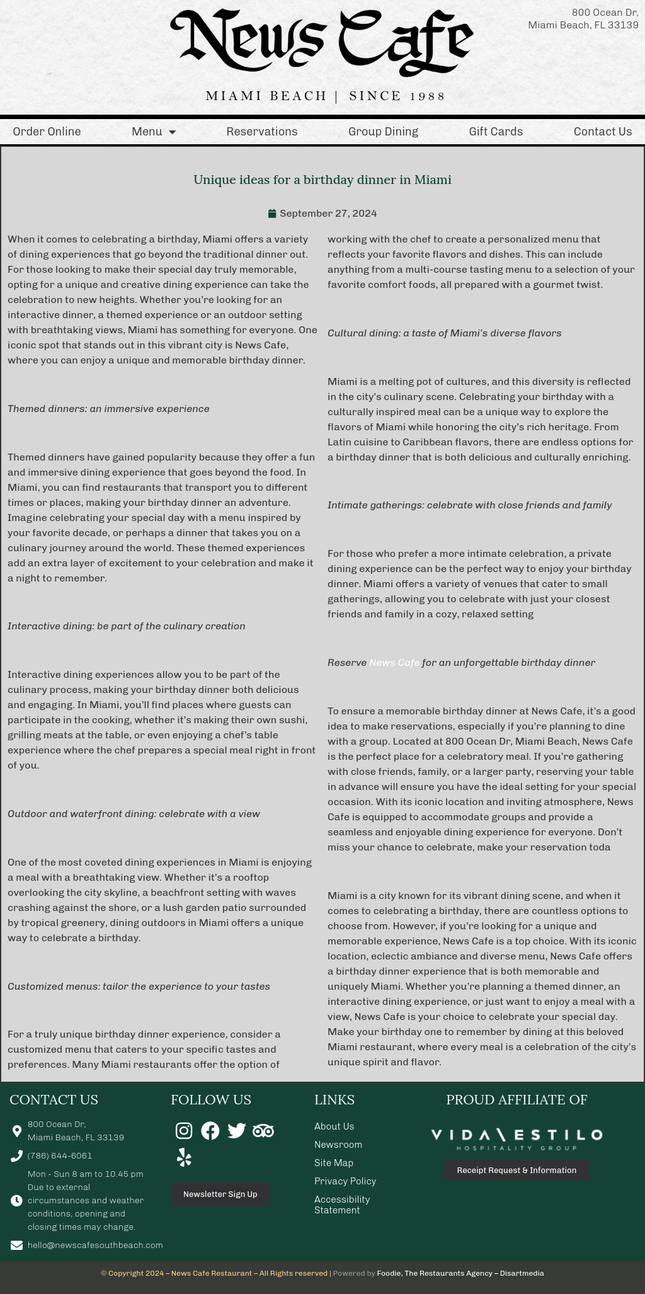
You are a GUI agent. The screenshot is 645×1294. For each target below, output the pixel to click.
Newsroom (338, 1144)
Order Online (47, 132)
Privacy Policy (345, 1181)
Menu (154, 131)
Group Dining (383, 132)
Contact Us (603, 132)
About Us (334, 1126)
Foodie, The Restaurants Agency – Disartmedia (460, 1273)
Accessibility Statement (342, 1205)
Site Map (333, 1163)
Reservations (261, 132)
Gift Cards (496, 132)
